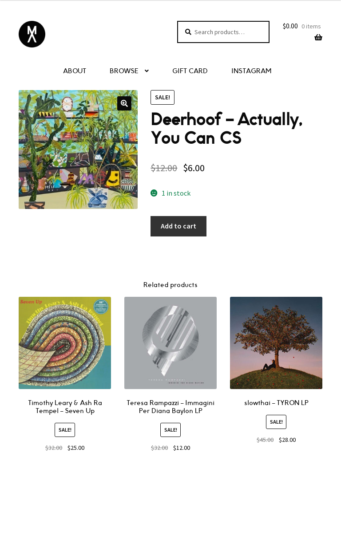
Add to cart (178, 225)
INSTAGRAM (251, 71)
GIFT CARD (190, 71)
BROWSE (124, 71)
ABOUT (74, 71)
